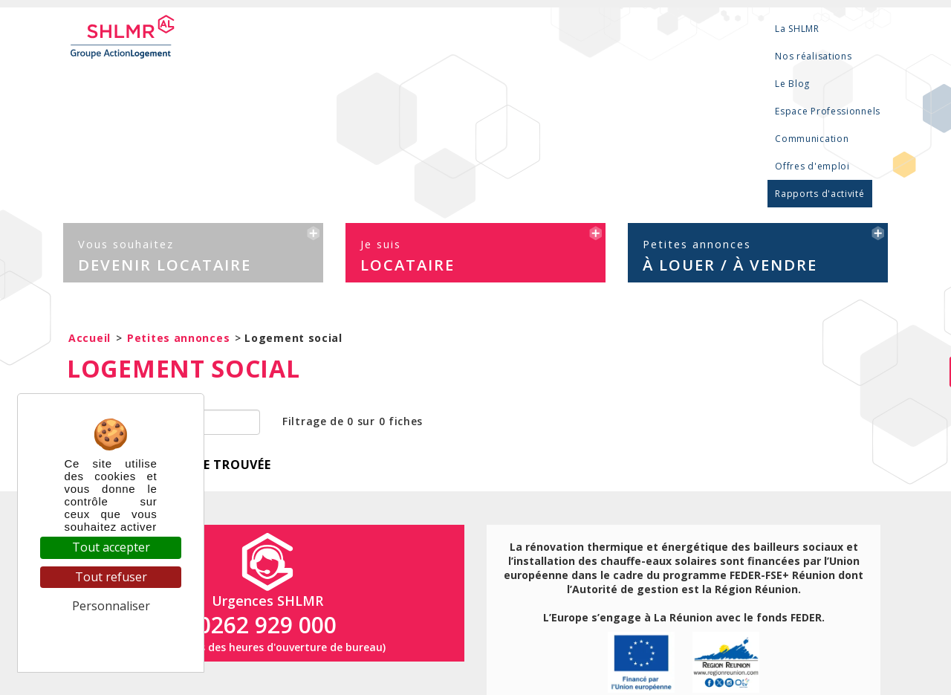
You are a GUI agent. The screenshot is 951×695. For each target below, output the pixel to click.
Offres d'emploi (735, 28)
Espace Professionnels (540, 28)
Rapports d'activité (835, 28)
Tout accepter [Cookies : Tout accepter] (111, 547)
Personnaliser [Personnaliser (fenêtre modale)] (111, 606)
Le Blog (455, 28)
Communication (644, 28)
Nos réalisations (384, 28)
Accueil (89, 180)
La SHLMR (309, 28)
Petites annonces (178, 180)
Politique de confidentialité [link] (111, 635)
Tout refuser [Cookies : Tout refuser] (111, 577)
